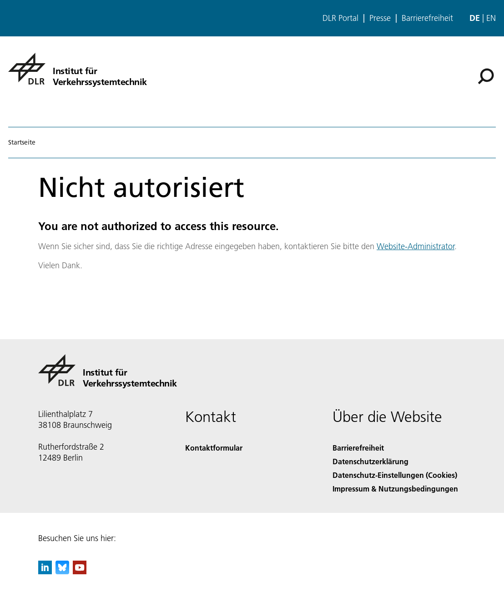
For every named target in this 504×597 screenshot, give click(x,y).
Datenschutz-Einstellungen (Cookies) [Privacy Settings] (395, 475)
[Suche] (486, 76)
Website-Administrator (415, 246)
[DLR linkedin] (45, 571)
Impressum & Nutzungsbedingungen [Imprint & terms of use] (395, 488)
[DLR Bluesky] (62, 571)
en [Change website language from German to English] (491, 18)
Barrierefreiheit (427, 18)
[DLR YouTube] (79, 571)
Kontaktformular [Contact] (213, 447)
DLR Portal (340, 18)
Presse (380, 18)
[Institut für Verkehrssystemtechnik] (77, 69)
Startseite (21, 142)
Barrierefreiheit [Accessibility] (358, 447)
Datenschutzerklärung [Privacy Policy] (370, 461)
